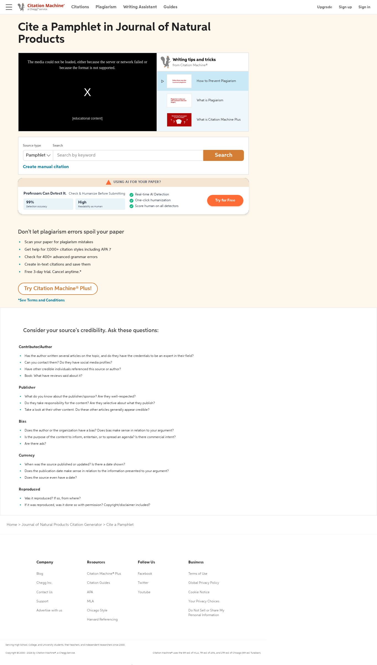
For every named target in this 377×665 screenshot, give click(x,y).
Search (58, 145)
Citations (80, 7)
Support (42, 601)
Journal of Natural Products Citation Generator (62, 525)
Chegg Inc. (44, 583)
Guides (170, 7)
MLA (90, 601)
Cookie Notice (199, 592)
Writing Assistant (140, 7)
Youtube (144, 592)
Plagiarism (106, 7)
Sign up (345, 7)
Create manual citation (46, 167)
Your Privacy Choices (203, 601)
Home (12, 525)
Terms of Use (197, 574)
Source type (32, 145)
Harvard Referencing (102, 619)
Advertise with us (49, 610)
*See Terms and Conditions (41, 300)
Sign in (364, 7)
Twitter (143, 583)
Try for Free (225, 201)
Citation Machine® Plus (104, 574)
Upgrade (324, 7)
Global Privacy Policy (203, 583)
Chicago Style (97, 610)
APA (90, 592)
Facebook (145, 574)
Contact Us (44, 592)
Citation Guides (98, 583)
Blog (39, 574)
